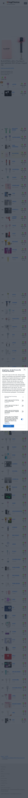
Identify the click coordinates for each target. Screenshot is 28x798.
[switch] (22, 400)
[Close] (25, 370)
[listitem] (14, 397)
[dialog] (14, 399)
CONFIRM (8, 426)
